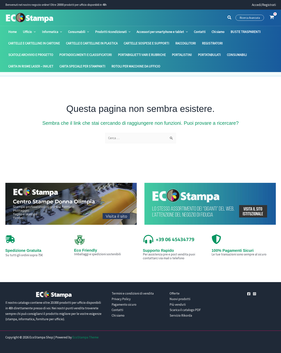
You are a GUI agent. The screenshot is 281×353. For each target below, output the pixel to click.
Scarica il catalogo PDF (185, 310)
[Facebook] (249, 294)
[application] (32, 32)
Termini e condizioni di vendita (133, 293)
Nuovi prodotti (180, 299)
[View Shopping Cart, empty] (272, 18)
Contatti (117, 310)
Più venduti (178, 304)
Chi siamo (118, 315)
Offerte (175, 293)
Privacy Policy (121, 299)
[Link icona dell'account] (264, 5)
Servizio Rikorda (181, 315)
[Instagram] (254, 294)
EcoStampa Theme (85, 337)
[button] (229, 18)
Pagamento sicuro (124, 304)
